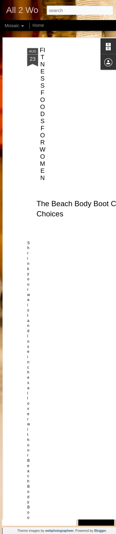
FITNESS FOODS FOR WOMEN (42, 95)
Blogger (100, 530)
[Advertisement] (63, 68)
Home (38, 25)
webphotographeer (59, 530)
